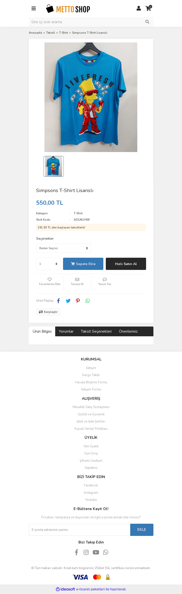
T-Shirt (78, 213)
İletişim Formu (91, 389)
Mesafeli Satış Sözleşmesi (91, 407)
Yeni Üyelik (91, 446)
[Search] (91, 22)
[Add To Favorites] (50, 283)
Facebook (91, 485)
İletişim (91, 368)
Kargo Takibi (91, 375)
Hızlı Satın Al (126, 264)
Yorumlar (66, 331)
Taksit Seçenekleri (96, 331)
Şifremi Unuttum (91, 461)
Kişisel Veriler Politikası (91, 429)
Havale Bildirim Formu (91, 382)
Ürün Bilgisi (42, 331)
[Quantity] (48, 264)
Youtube (91, 500)
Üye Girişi (91, 453)
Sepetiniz (91, 468)
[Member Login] (139, 8)
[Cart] (148, 8)
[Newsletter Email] (79, 530)
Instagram (91, 493)
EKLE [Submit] (141, 529)
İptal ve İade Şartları (91, 421)
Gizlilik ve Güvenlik (91, 414)
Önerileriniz (128, 331)
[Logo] (67, 8)
